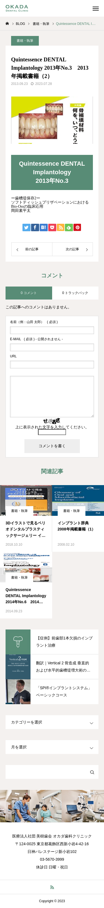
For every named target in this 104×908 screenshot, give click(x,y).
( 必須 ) (34, 322)
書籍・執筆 (25, 41)
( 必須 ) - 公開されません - (36, 339)
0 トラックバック (75, 293)
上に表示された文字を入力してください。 (52, 427)
